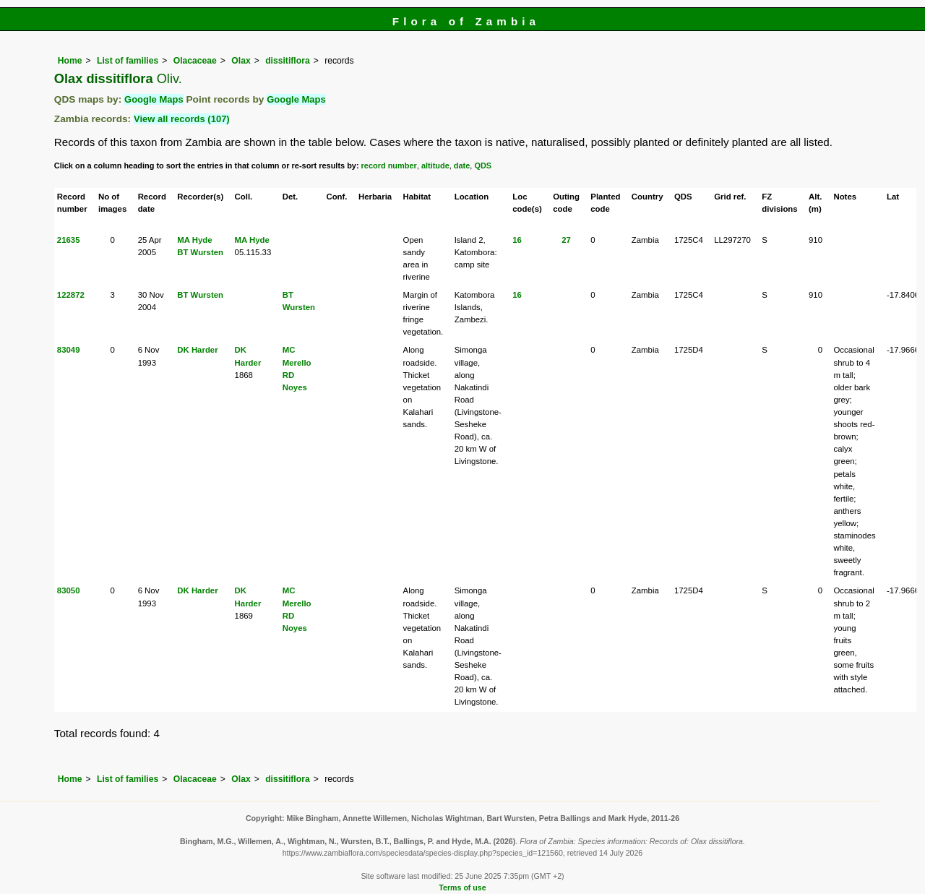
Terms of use (462, 887)
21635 (68, 240)
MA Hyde (194, 240)
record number (389, 165)
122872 (71, 295)
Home (70, 61)
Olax (240, 61)
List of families (127, 61)
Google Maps (154, 99)
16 (517, 240)
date (462, 165)
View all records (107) (182, 118)
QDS (482, 165)
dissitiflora (287, 61)
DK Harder (197, 349)
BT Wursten (200, 252)
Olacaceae (195, 61)
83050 (68, 590)
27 (566, 240)
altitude (435, 165)
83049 (68, 349)
